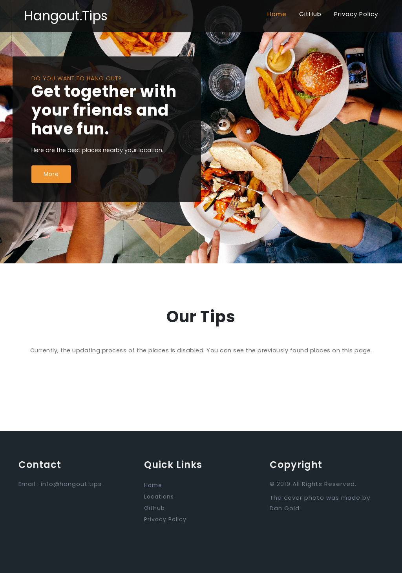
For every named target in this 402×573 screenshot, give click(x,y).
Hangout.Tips (66, 16)
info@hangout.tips (71, 484)
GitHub (310, 14)
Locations (159, 496)
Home (277, 14)
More (51, 174)
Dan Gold (285, 508)
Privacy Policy (356, 14)
